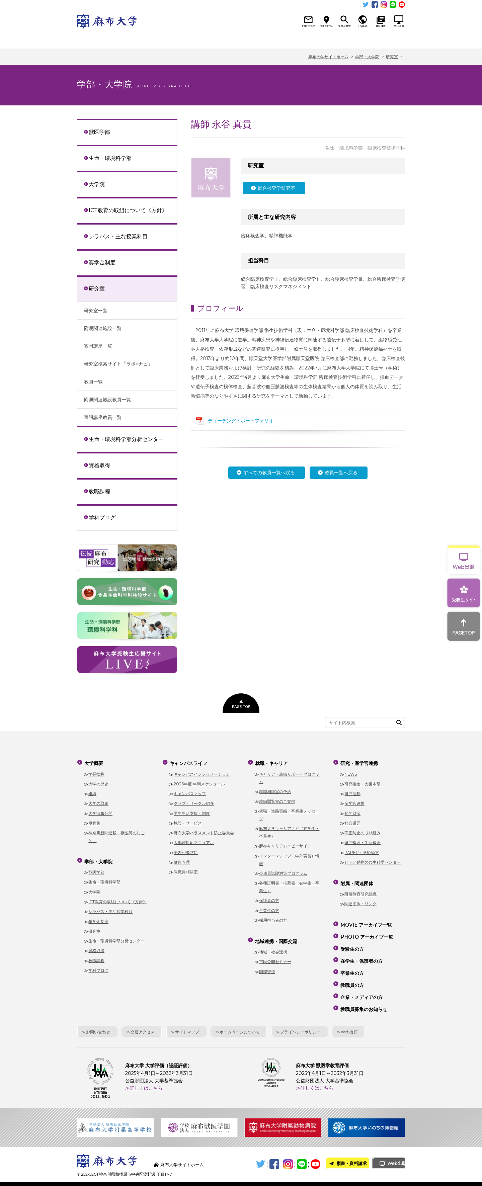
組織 (92, 791)
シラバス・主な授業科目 (118, 236)
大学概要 (100, 39)
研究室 (97, 288)
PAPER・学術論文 (361, 849)
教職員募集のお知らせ (363, 987)
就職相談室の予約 (275, 789)
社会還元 (352, 820)
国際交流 (267, 966)
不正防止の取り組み (362, 830)
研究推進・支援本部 (362, 781)
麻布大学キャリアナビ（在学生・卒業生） (289, 830)
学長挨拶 (96, 771)
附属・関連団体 (380, 39)
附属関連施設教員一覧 (107, 400)
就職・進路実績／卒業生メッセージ (289, 812)
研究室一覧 (95, 311)
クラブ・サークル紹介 (194, 800)
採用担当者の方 (273, 917)
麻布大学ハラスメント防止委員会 (204, 830)
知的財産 (352, 810)
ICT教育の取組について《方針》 (128, 210)
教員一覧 (93, 382)
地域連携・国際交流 (286, 39)
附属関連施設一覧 (103, 328)
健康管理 (182, 859)
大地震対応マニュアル (194, 840)
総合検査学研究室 (276, 188)
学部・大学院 (147, 39)
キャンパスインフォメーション (202, 771)
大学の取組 (98, 800)
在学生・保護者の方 (361, 948)
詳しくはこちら (146, 1064)
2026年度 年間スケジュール (199, 781)
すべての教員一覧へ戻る (269, 473)
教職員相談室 (186, 869)
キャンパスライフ (193, 39)
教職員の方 (351, 967)
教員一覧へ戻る (341, 473)
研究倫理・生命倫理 (362, 840)
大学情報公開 (100, 810)
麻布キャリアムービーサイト (285, 843)
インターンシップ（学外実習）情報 (289, 857)
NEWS (350, 771)
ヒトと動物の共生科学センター (372, 859)
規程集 (94, 820)
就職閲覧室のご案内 (277, 798)
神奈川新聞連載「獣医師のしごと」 (116, 834)
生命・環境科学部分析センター (126, 439)
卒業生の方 (269, 907)
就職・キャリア (240, 39)
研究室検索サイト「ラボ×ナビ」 (118, 364)
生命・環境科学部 (110, 158)
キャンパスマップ (190, 791)
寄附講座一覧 (98, 346)
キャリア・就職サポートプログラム (289, 775)
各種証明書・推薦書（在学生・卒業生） (289, 884)
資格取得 (99, 465)
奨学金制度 (102, 262)
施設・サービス (188, 820)
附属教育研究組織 (360, 889)
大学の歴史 (98, 781)
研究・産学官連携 (333, 39)
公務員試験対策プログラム (283, 870)
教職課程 (99, 491)
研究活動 (352, 791)
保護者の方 (269, 898)
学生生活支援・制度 (192, 810)
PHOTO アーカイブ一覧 (366, 929)
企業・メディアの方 (361, 977)
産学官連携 (354, 800)
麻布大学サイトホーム (183, 1140)
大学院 (97, 184)
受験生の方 (351, 938)
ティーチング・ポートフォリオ (240, 421)
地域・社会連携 (273, 947)
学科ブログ (102, 517)
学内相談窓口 (186, 849)
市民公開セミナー (275, 956)
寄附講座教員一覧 (103, 417)
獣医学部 (99, 132)
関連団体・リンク (360, 899)
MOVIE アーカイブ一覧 (365, 919)
